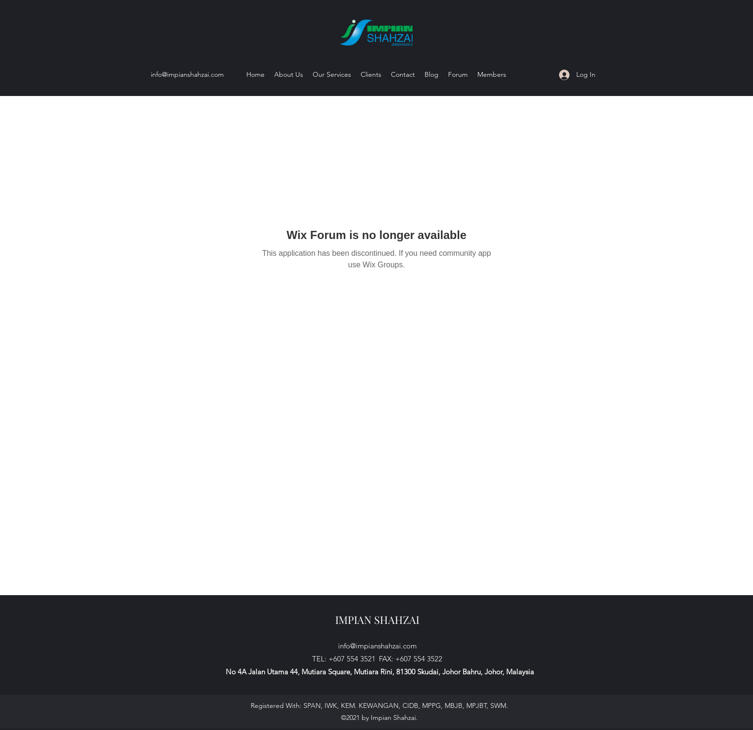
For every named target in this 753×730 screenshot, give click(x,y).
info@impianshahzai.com (187, 74)
